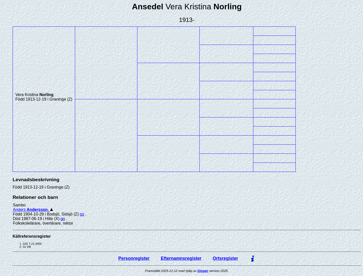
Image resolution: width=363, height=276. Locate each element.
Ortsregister (225, 258)
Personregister (133, 258)
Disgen (203, 271)
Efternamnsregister (181, 258)
